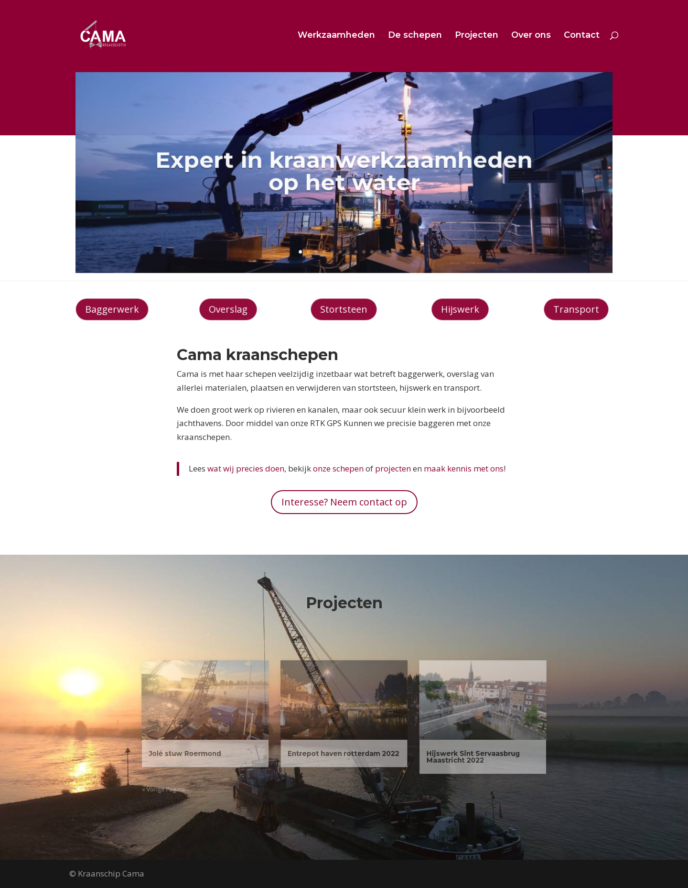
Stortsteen (344, 309)
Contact (582, 36)
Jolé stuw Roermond (220, 748)
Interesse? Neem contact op (344, 501)
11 (375, 242)
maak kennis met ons (464, 468)
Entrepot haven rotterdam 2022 (343, 748)
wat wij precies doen (245, 468)
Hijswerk (460, 309)
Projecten (476, 36)
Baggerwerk (112, 309)
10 (368, 242)
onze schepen (338, 468)
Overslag (228, 309)
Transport (576, 309)
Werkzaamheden (336, 36)
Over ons (531, 36)
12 (382, 242)
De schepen (415, 36)
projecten (393, 468)
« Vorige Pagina (203, 776)
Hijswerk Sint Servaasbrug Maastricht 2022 (444, 750)
